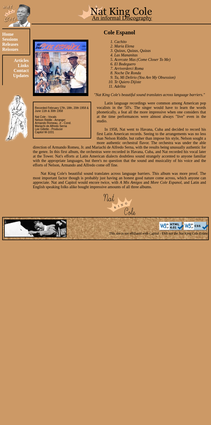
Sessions (10, 39)
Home (8, 34)
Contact (21, 70)
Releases (10, 44)
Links (23, 65)
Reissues (10, 49)
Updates (21, 75)
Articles (21, 60)
